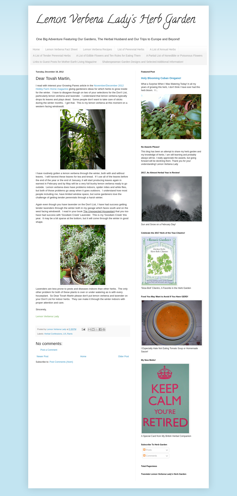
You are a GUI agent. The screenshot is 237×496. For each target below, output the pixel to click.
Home (36, 49)
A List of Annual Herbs (163, 49)
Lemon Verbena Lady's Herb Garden (115, 20)
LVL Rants (67, 334)
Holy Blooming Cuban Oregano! (161, 78)
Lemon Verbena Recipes (97, 49)
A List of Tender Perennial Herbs (52, 55)
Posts (147, 450)
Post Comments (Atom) (61, 362)
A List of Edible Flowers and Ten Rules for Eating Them (108, 55)
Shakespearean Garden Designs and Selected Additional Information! (142, 61)
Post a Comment (48, 350)
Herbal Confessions (53, 334)
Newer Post (42, 356)
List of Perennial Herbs (131, 49)
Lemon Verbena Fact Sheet (61, 49)
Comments (150, 455)
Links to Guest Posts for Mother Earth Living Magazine (65, 61)
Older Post (123, 356)
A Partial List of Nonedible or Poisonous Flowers (174, 55)
